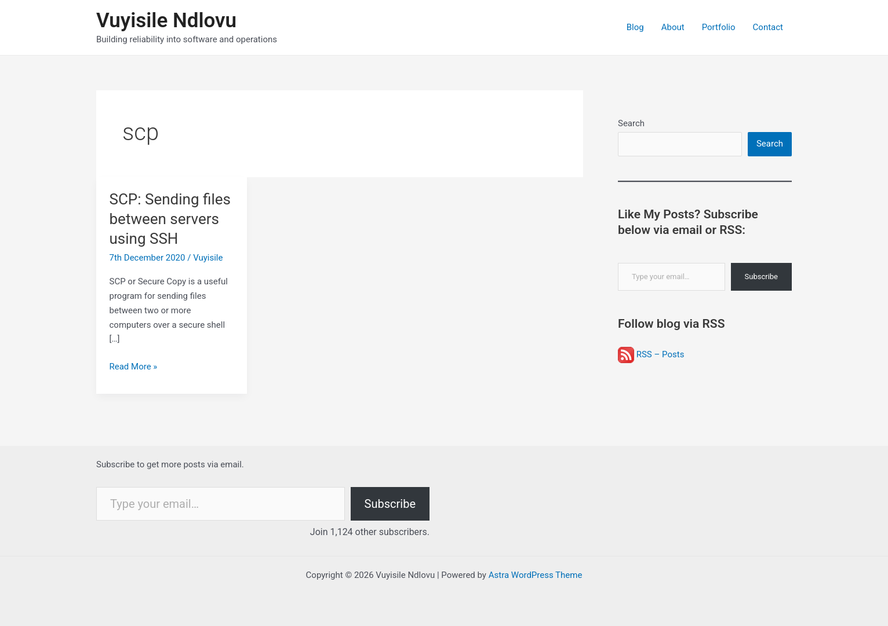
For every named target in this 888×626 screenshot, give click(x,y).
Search (631, 123)
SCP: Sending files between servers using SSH (170, 219)
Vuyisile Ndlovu (166, 20)
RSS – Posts (651, 354)
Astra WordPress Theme (536, 575)
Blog (635, 27)
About (673, 27)
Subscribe (761, 276)
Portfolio (719, 27)
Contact (768, 27)
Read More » (134, 367)
